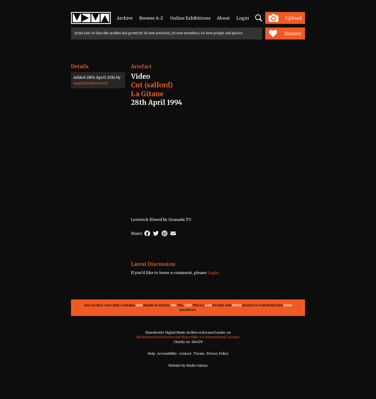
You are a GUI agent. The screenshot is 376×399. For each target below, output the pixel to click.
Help (151, 354)
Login (242, 18)
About (223, 18)
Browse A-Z (151, 18)
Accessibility (167, 354)
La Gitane (147, 94)
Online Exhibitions (190, 18)
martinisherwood (90, 83)
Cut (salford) (152, 85)
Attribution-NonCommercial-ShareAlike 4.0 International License (187, 337)
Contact (185, 354)
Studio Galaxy (197, 366)
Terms (199, 354)
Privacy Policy (217, 354)
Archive (125, 18)
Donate (285, 33)
